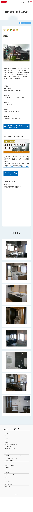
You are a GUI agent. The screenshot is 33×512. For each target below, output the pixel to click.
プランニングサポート (9, 455)
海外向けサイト (7, 486)
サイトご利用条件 (7, 491)
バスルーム (7, 449)
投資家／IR (7, 482)
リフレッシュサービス (9, 470)
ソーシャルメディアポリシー (8, 493)
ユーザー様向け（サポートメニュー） (12, 467)
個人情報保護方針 (7, 496)
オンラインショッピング (9, 472)
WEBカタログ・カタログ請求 (10, 458)
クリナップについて (8, 477)
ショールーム (7, 460)
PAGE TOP (17, 504)
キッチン (6, 447)
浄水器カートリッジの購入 (10, 474)
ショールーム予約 (22, 2)
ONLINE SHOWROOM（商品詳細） (11, 453)
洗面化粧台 (7, 451)
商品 (5, 445)
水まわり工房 (13, 465)
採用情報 (6, 479)
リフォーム (7, 463)
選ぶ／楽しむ (7, 443)
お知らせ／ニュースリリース (10, 484)
